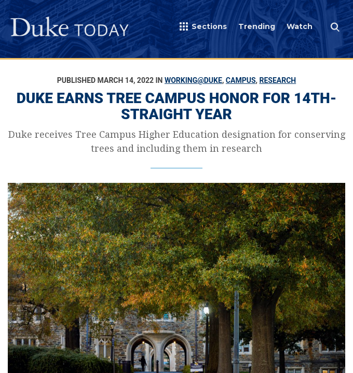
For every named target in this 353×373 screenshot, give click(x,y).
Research (277, 80)
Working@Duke (193, 80)
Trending (256, 26)
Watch (300, 26)
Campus (241, 80)
